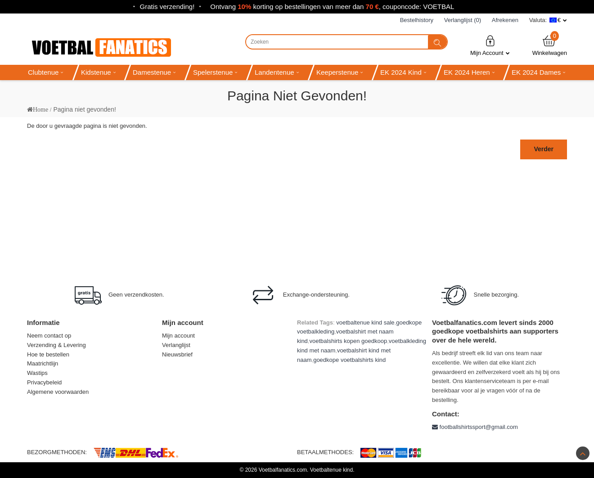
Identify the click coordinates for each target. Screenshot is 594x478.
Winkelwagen (549, 45)
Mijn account (178, 335)
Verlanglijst (176, 345)
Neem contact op (49, 335)
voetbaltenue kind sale (365, 322)
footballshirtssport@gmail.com (475, 427)
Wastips (37, 373)
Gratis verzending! (167, 6)
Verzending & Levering (56, 345)
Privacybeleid (44, 382)
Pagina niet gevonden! (84, 109)
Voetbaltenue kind (331, 470)
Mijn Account (490, 45)
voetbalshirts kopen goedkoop (348, 341)
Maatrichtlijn (42, 363)
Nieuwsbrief (177, 354)
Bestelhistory (416, 20)
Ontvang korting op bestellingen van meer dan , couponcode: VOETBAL (332, 6)
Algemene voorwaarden (58, 391)
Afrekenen (505, 20)
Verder (544, 149)
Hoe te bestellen (48, 354)
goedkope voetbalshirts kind (349, 359)
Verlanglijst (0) (462, 20)
